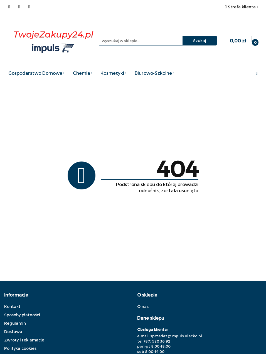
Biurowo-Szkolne (154, 73)
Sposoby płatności (22, 314)
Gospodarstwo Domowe (36, 73)
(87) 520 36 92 (157, 341)
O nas (143, 306)
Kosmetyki (113, 73)
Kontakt (12, 306)
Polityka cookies (20, 348)
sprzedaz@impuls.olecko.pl (176, 336)
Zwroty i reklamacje (24, 340)
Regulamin (15, 323)
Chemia (82, 73)
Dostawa (13, 331)
